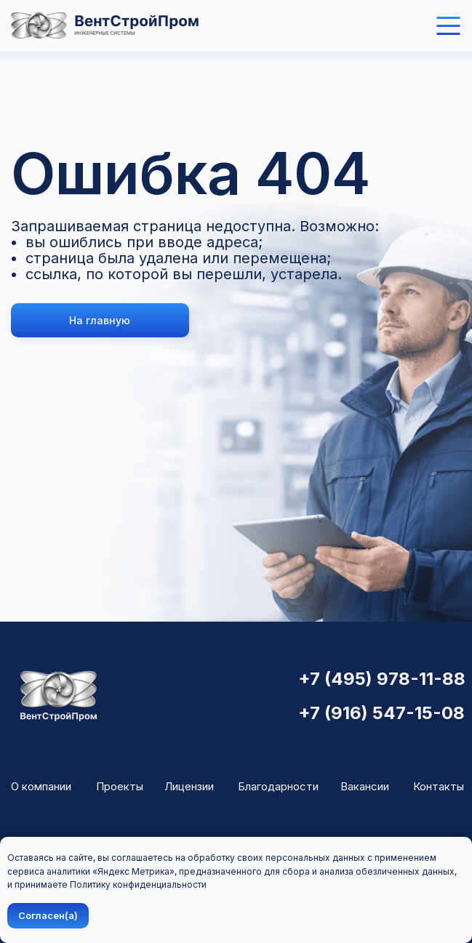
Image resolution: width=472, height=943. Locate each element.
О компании (41, 786)
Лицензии (189, 786)
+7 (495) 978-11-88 (381, 678)
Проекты (119, 786)
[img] (448, 25)
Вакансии (364, 786)
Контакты (438, 786)
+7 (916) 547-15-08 (381, 712)
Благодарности (278, 786)
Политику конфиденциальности (138, 884)
